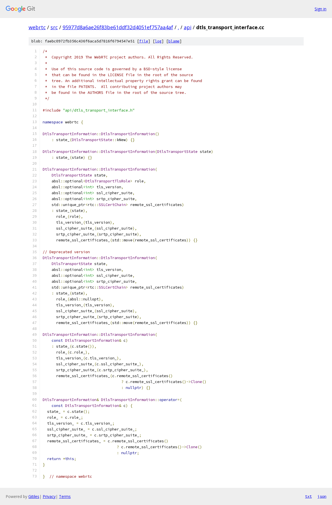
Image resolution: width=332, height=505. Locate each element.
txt (308, 496)
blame (174, 41)
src (54, 27)
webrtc (37, 27)
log (158, 41)
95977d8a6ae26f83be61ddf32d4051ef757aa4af (118, 27)
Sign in (320, 9)
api (187, 27)
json (321, 496)
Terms (65, 496)
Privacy (49, 496)
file (143, 41)
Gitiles (33, 496)
